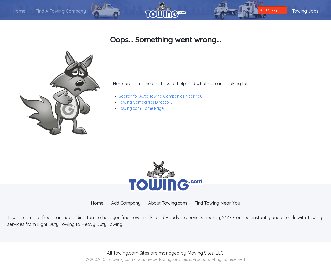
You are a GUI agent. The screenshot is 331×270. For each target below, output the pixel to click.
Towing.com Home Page (141, 108)
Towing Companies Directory (146, 102)
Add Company (272, 10)
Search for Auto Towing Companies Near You (160, 96)
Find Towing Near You (217, 203)
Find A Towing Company (60, 11)
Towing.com (125, 253)
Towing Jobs (305, 11)
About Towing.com (167, 203)
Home (19, 11)
